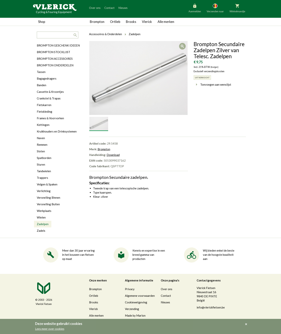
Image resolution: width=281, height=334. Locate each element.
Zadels (41, 230)
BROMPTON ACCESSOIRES (55, 58)
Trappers (42, 177)
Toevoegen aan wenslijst (212, 84)
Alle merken (166, 22)
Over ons (95, 7)
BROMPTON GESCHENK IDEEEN (58, 45)
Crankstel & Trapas (49, 98)
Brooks (131, 22)
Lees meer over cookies (49, 328)
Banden (41, 85)
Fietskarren (44, 105)
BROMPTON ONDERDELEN (55, 65)
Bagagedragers (46, 78)
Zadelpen (43, 224)
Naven (41, 138)
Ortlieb (115, 22)
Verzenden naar (215, 8)
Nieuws (123, 7)
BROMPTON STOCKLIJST (53, 52)
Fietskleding (44, 111)
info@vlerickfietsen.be (211, 307)
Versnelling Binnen (48, 197)
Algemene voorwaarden (140, 295)
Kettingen (43, 124)
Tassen (41, 72)
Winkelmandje (237, 8)
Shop (41, 22)
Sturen (41, 164)
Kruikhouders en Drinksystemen (57, 131)
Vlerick (147, 22)
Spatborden (44, 158)
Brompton (97, 22)
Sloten (41, 151)
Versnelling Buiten (48, 204)
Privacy (130, 289)
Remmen (42, 144)
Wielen (41, 217)
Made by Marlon (135, 315)
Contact (109, 7)
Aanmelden (195, 8)
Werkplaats (44, 210)
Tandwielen (44, 171)
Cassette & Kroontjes (50, 91)
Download (113, 155)
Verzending (132, 309)
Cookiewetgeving (136, 302)
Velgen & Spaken (47, 184)
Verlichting (44, 191)
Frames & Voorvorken (50, 118)
